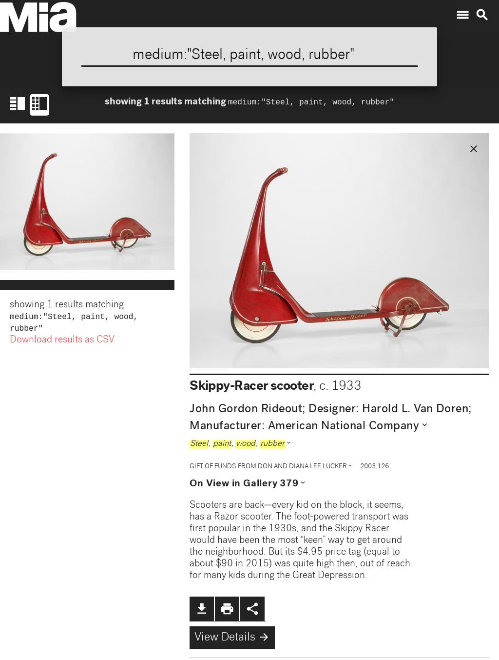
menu (462, 15)
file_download (201, 608)
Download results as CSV (62, 342)
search (482, 15)
